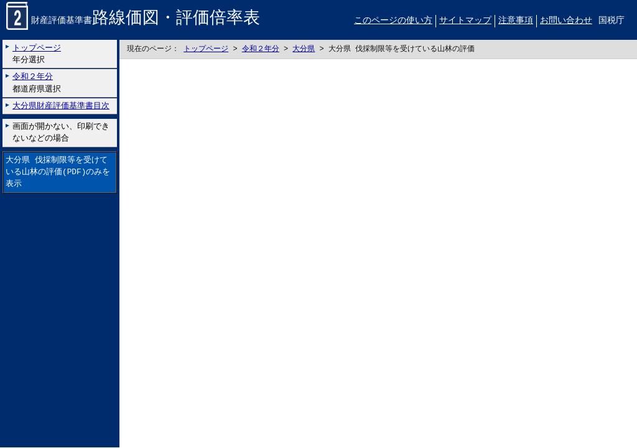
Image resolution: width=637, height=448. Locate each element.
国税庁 (611, 21)
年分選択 (36, 53)
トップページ (206, 49)
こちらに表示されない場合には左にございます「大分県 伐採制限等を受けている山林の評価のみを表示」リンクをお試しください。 (378, 254)
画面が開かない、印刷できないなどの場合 (60, 132)
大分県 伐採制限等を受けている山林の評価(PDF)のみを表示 (58, 172)
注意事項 (515, 21)
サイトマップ (465, 21)
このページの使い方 (393, 21)
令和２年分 (260, 49)
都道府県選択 (36, 83)
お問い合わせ (566, 21)
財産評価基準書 (133, 21)
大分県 (303, 49)
